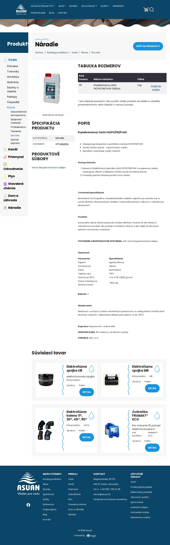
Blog (51, 12)
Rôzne (11, 107)
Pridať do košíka (156, 88)
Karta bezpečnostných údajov (49, 167)
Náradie (15, 135)
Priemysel (13, 157)
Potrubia (12, 66)
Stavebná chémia (13, 186)
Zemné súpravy (15, 141)
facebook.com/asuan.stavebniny (110, 499)
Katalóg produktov (42, 6)
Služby (104, 6)
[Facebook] (28, 504)
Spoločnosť (88, 6)
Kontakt (62, 12)
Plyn (9, 176)
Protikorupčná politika (141, 487)
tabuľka (63, 144)
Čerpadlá (13, 102)
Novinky (73, 6)
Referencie (118, 6)
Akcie (61, 6)
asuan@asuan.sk (102, 494)
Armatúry (13, 77)
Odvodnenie (13, 167)
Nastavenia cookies (140, 517)
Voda (10, 60)
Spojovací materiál (16, 121)
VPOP (133, 482)
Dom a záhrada (10, 198)
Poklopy (12, 97)
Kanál (10, 149)
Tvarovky (13, 71)
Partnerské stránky (140, 512)
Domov (39, 52)
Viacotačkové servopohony (18, 113)
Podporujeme (38, 12)
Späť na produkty (148, 46)
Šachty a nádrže (12, 89)
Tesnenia (16, 131)
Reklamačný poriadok (141, 492)
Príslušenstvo (18, 127)
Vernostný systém (140, 497)
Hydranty (13, 82)
